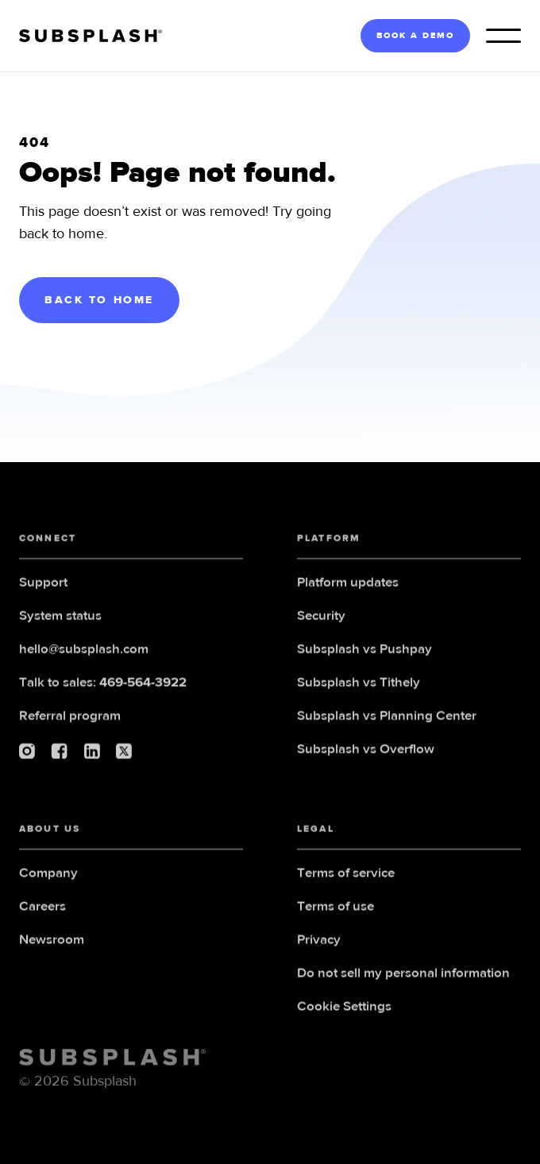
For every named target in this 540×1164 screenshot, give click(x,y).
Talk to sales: (103, 700)
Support (43, 600)
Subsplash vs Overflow (365, 767)
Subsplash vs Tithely (358, 700)
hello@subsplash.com (83, 667)
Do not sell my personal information (403, 991)
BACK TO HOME (99, 300)
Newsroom (51, 958)
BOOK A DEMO (415, 35)
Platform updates (348, 600)
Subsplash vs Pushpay (364, 667)
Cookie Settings (344, 1024)
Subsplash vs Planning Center (386, 734)
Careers (42, 924)
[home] (90, 36)
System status (60, 634)
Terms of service (346, 891)
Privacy (319, 958)
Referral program (70, 734)
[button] (503, 35)
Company (48, 891)
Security (321, 634)
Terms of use (335, 924)
